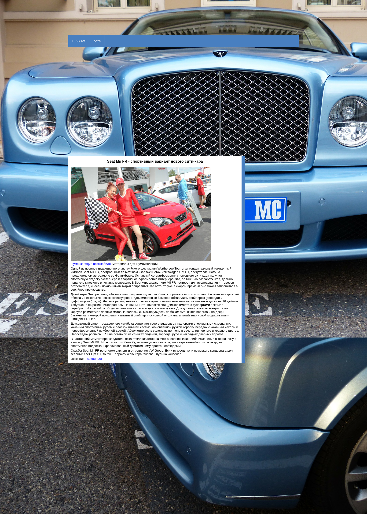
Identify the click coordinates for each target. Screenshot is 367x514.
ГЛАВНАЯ (79, 41)
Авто (97, 41)
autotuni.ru (94, 358)
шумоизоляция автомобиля (91, 264)
